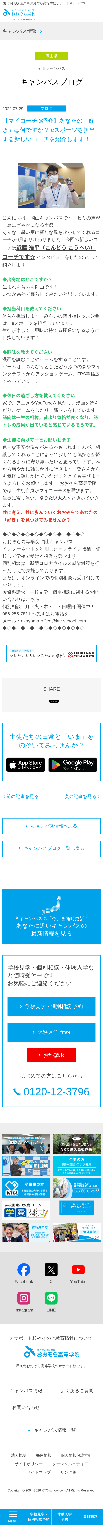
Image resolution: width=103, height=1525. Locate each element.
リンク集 (68, 1472)
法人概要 (19, 1455)
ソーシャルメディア (70, 1464)
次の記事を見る (80, 796)
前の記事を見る (22, 796)
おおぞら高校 (19, 18)
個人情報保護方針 (76, 1455)
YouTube (78, 1281)
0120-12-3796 (56, 1091)
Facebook (24, 1281)
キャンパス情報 (19, 31)
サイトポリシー (29, 1464)
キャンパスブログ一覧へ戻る (54, 848)
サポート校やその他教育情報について (53, 1338)
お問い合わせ (26, 1407)
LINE (51, 1310)
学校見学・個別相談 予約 (39, 1517)
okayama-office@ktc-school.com (53, 620)
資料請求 (90, 1517)
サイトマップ (39, 1472)
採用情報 (44, 1455)
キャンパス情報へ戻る (54, 825)
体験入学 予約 (64, 1517)
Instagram (24, 1310)
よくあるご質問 (77, 1390)
